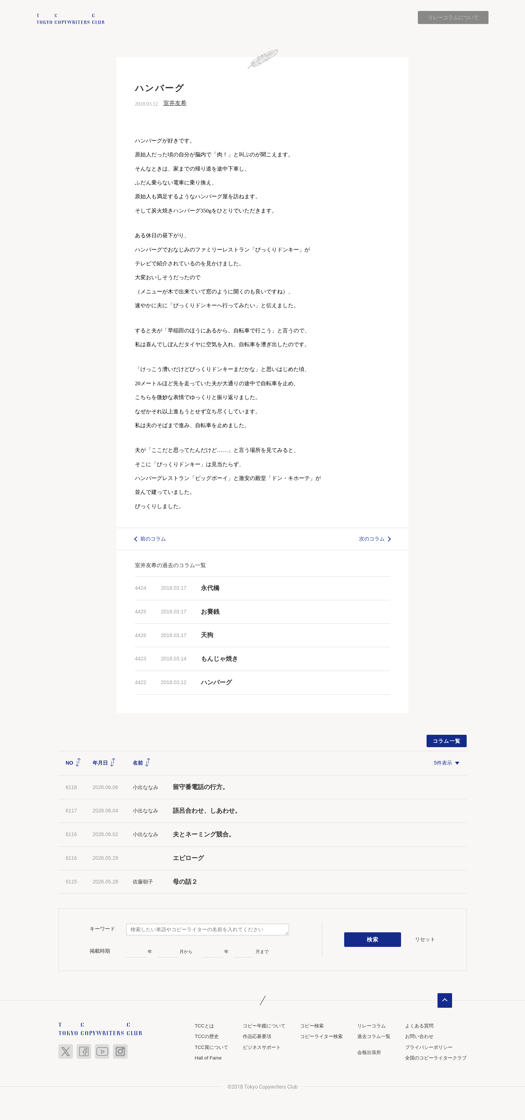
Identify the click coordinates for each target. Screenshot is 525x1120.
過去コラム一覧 (373, 1036)
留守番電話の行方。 (201, 787)
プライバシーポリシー (428, 1047)
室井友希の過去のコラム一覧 (170, 565)
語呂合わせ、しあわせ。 (207, 810)
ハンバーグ (216, 682)
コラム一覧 (447, 741)
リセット (425, 939)
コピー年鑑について (264, 1026)
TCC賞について (211, 1047)
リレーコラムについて (453, 17)
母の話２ (185, 881)
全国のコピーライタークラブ (436, 1058)
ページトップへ (445, 1000)
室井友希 (175, 103)
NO (73, 763)
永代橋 (210, 588)
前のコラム (153, 539)
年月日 (104, 763)
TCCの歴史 (207, 1036)
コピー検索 (312, 1026)
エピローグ (188, 858)
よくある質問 (419, 1026)
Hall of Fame (208, 1058)
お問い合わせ (419, 1036)
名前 (142, 763)
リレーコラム (371, 1026)
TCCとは (204, 1026)
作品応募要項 (257, 1036)
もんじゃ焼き (219, 659)
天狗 (207, 635)
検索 (372, 940)
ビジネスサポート (262, 1047)
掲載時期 (100, 950)
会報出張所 (369, 1052)
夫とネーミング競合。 (204, 834)
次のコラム (372, 539)
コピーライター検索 (321, 1036)
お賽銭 (210, 611)
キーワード (102, 928)
